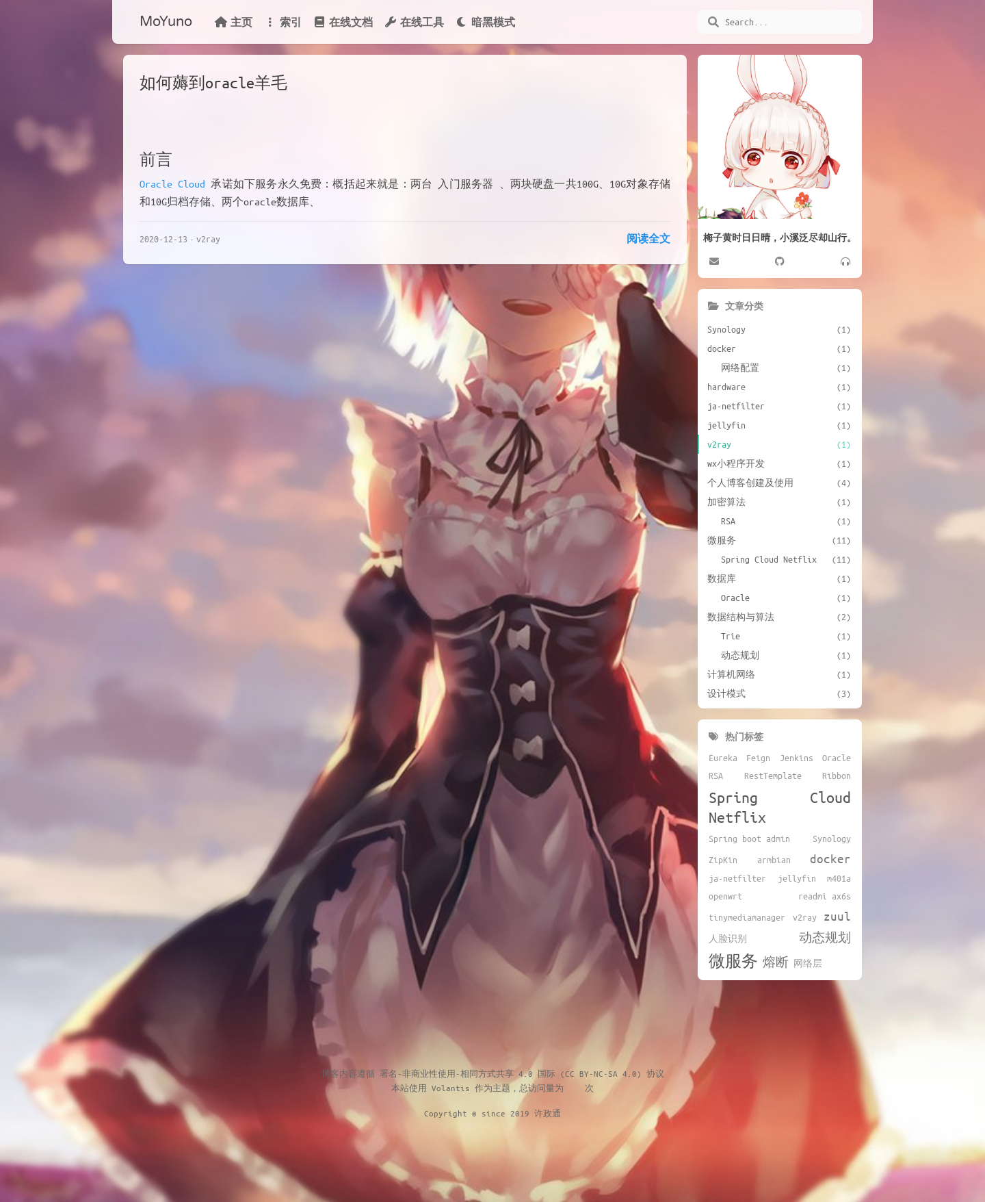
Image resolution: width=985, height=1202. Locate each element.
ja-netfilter (737, 878)
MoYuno (166, 22)
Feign (758, 757)
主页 (233, 22)
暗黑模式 (485, 22)
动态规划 (825, 937)
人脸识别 (728, 938)
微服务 (733, 960)
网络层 (807, 963)
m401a (839, 878)
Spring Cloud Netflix (780, 807)
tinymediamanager (747, 917)
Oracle (836, 757)
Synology (832, 838)
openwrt (725, 896)
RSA (716, 775)
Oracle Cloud (172, 183)
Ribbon (836, 775)
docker (830, 858)
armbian (774, 859)
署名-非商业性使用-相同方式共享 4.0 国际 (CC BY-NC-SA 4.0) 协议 (522, 1073)
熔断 (776, 962)
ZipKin (723, 859)
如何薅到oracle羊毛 (213, 82)
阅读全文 (648, 238)
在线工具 (414, 22)
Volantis (451, 1087)
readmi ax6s (824, 896)
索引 (282, 22)
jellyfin (797, 878)
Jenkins (796, 757)
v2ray (208, 238)
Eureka (723, 757)
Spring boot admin (749, 838)
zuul (837, 916)
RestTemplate (773, 775)
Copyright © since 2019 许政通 (492, 1113)
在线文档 (343, 22)
